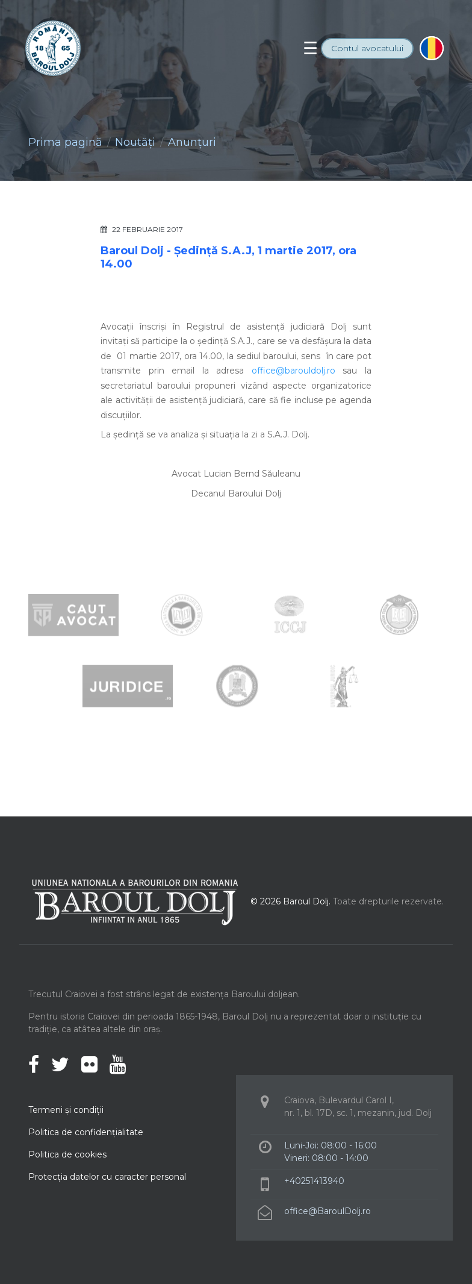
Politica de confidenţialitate (85, 1132)
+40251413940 (314, 1181)
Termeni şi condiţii (66, 1109)
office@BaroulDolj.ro (327, 1211)
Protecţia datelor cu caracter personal (107, 1176)
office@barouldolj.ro (293, 370)
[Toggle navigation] (310, 48)
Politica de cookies (67, 1154)
